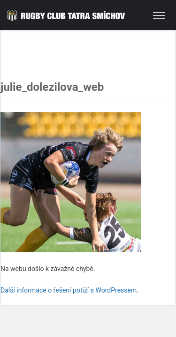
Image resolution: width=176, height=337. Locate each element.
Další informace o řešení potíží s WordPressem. (69, 290)
